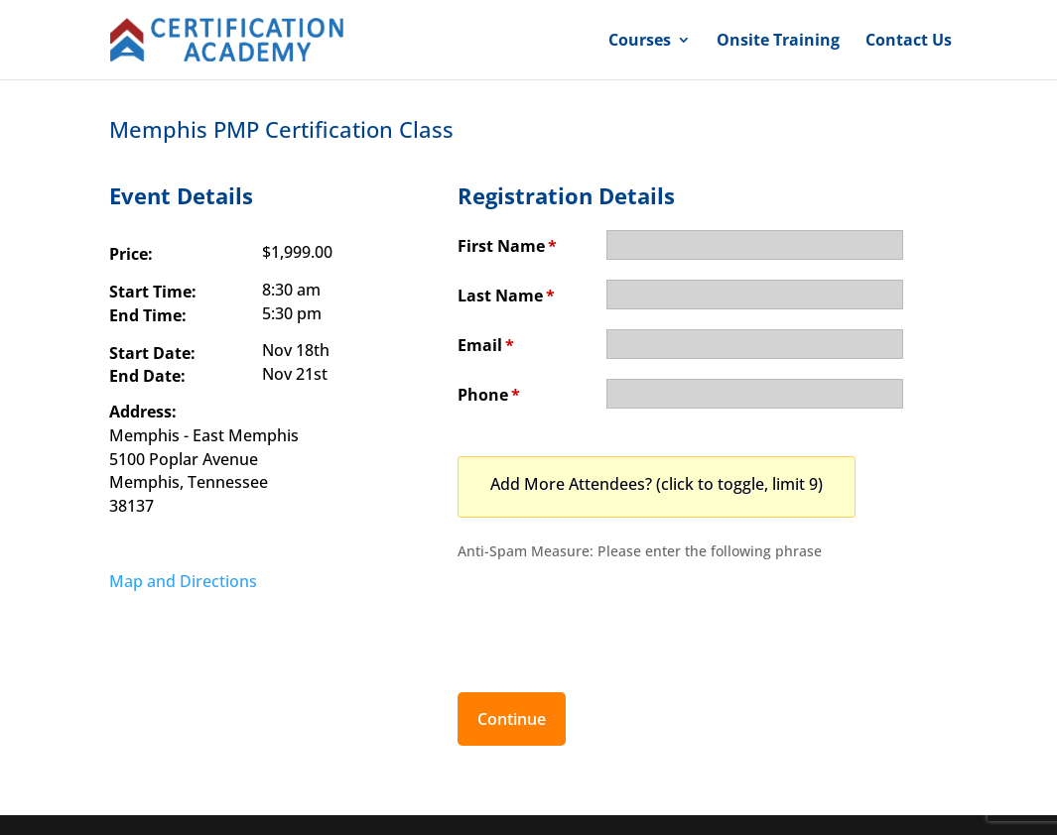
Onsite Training (778, 42)
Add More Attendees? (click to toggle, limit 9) (656, 484)
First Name (507, 246)
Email (486, 345)
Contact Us (908, 42)
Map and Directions (183, 581)
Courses (639, 42)
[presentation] (608, 616)
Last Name (506, 295)
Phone (489, 395)
